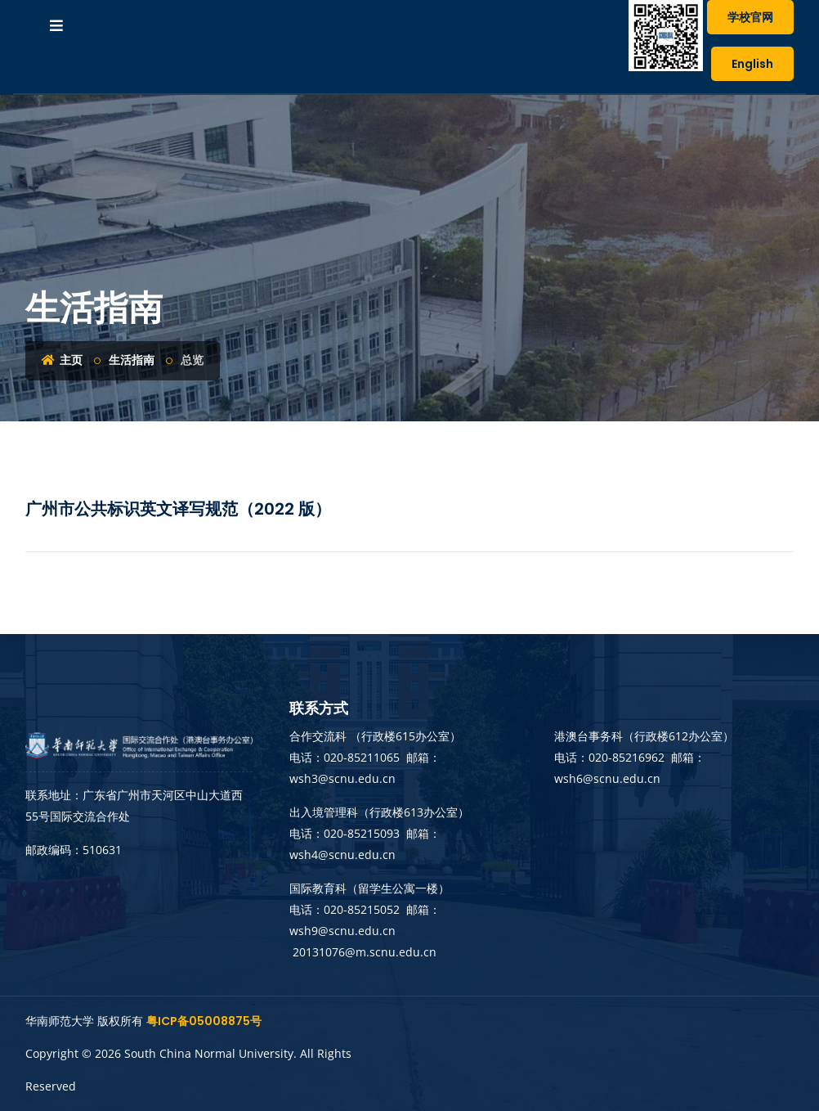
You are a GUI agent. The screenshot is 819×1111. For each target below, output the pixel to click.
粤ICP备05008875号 (204, 1021)
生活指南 (131, 360)
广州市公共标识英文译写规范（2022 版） (178, 508)
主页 (62, 360)
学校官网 (750, 17)
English (752, 64)
